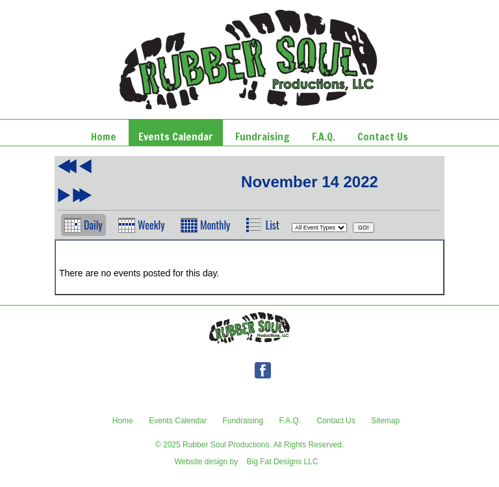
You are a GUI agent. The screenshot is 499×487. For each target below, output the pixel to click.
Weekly (151, 225)
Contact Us (335, 420)
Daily (93, 225)
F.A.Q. (290, 420)
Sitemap (385, 420)
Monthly (215, 225)
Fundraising (242, 420)
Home (122, 420)
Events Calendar (178, 420)
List (272, 225)
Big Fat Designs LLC (282, 461)
